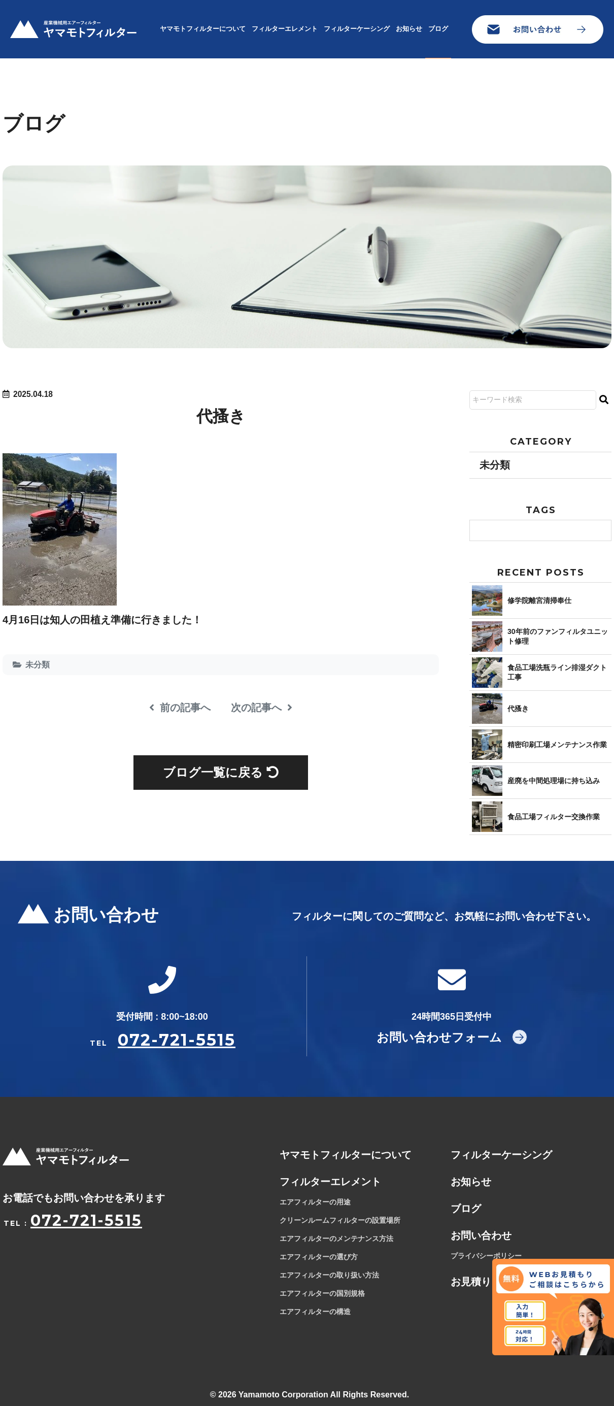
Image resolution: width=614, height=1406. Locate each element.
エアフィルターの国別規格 (322, 1294)
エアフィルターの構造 (315, 1312)
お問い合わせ (481, 1236)
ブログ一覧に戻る (221, 772)
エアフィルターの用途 (315, 1202)
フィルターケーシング (357, 28)
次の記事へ (261, 707)
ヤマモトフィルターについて (203, 28)
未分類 (37, 664)
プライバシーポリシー (486, 1256)
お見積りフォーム (491, 1282)
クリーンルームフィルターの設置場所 (340, 1221)
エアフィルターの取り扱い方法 (329, 1275)
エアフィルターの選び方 (319, 1257)
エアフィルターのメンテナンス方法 (336, 1239)
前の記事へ (180, 707)
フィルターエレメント (285, 28)
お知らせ (409, 28)
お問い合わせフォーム (439, 1037)
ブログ (438, 28)
